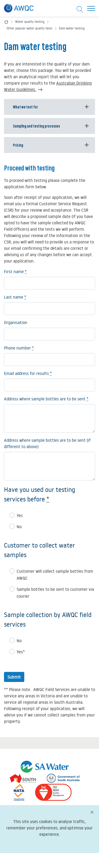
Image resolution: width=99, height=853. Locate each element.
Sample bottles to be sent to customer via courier (55, 593)
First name (15, 271)
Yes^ (21, 651)
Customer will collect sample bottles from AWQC (55, 574)
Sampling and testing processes (36, 125)
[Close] (92, 816)
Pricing (18, 144)
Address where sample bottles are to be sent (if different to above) (47, 443)
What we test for (25, 106)
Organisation (15, 322)
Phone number (19, 348)
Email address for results (28, 373)
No (19, 526)
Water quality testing (29, 22)
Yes (20, 515)
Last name (15, 297)
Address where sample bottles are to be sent (46, 398)
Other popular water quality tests (29, 28)
